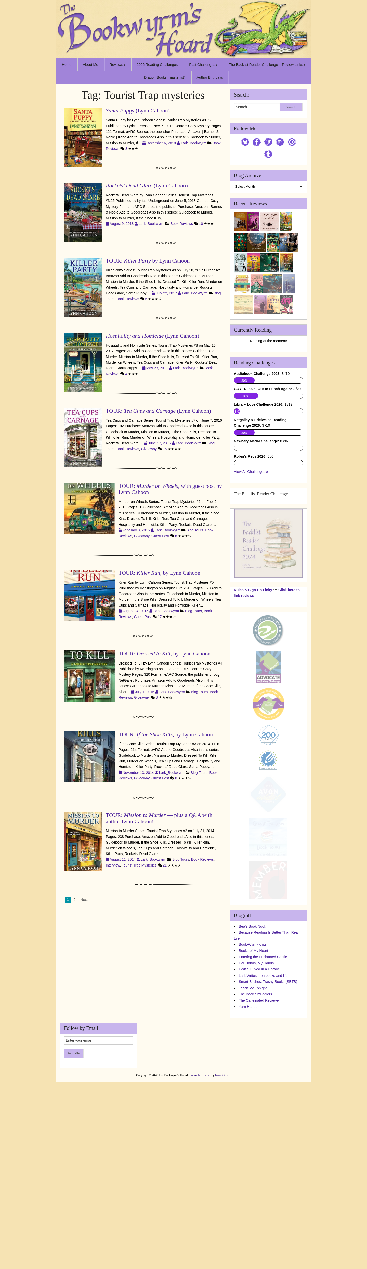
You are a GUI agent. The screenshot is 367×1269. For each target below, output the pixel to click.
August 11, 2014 (123, 859)
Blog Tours (194, 530)
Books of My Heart (253, 1054)
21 (165, 865)
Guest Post (160, 536)
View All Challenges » (251, 576)
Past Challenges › (203, 65)
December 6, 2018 (161, 143)
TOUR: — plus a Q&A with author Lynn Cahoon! (159, 818)
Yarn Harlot (248, 1111)
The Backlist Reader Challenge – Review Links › (267, 65)
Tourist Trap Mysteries (139, 865)
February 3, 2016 (137, 530)
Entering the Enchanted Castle (263, 1061)
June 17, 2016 (160, 443)
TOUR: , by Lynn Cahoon (159, 573)
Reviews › (117, 65)
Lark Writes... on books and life (263, 1079)
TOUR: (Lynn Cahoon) (158, 411)
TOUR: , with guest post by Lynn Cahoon (170, 489)
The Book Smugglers (255, 1098)
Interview (113, 865)
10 (201, 224)
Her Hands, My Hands (256, 1067)
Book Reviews (181, 224)
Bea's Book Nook (252, 1030)
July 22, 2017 (167, 293)
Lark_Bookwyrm (193, 143)
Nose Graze (222, 1179)
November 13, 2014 (139, 772)
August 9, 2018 (122, 224)
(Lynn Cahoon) (138, 110)
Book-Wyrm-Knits (253, 1048)
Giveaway (149, 449)
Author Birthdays (210, 77)
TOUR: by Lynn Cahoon (148, 260)
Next (84, 900)
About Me (90, 65)
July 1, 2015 (145, 692)
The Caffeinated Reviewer (259, 1104)
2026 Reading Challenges (157, 65)
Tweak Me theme (200, 1179)
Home (66, 65)
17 (160, 617)
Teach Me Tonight (253, 1092)
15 (165, 449)
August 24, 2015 (136, 611)
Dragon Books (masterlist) (164, 77)
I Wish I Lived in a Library (259, 1073)
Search (290, 107)
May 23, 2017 (157, 368)
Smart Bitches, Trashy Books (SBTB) (268, 1086)
